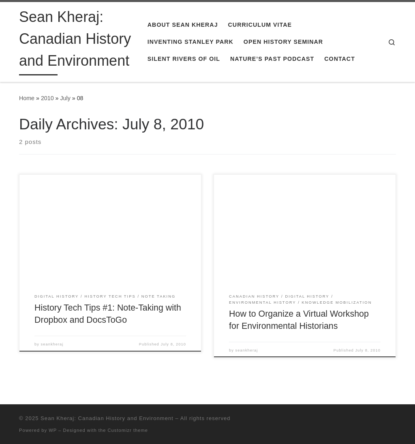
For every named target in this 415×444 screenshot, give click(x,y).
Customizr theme (128, 430)
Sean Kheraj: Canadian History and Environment (107, 418)
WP (53, 430)
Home (26, 98)
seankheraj (52, 344)
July (65, 98)
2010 (47, 98)
